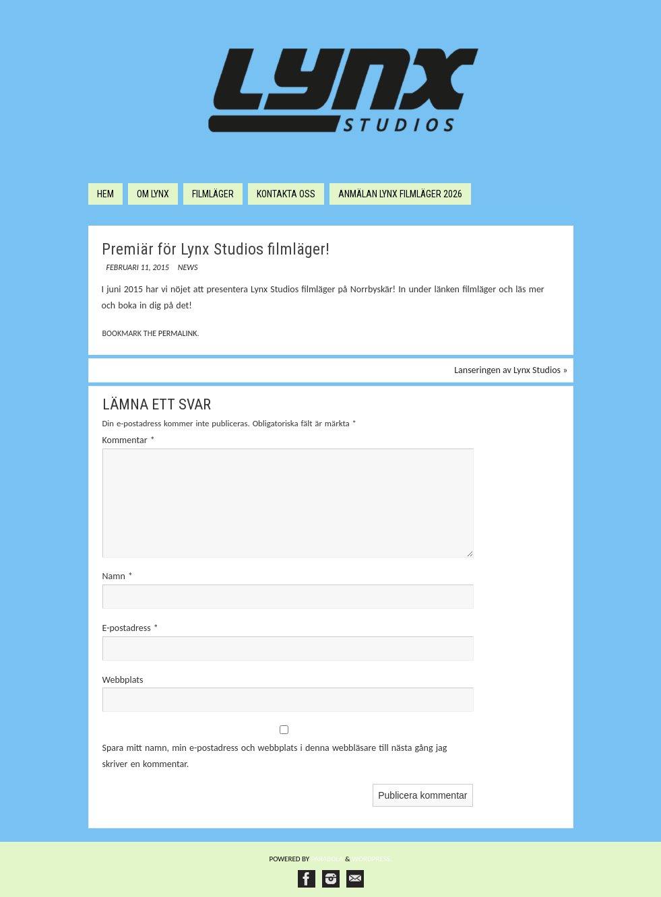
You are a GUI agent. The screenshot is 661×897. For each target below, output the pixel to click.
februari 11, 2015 (137, 267)
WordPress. (372, 859)
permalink (177, 333)
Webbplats (123, 680)
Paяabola (327, 859)
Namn (117, 576)
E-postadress (130, 628)
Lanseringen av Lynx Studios (510, 370)
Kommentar (128, 440)
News (188, 267)
